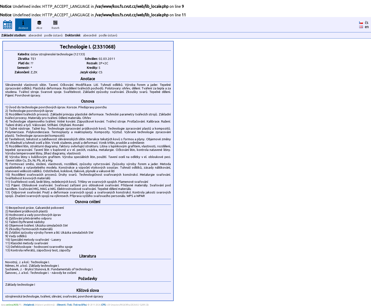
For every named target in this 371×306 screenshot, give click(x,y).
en (367, 27)
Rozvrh (55, 24)
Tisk (69, 304)
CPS (103, 304)
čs (366, 22)
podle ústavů (53, 35)
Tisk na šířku (79, 304)
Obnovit (61, 304)
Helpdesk (29, 304)
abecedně (35, 35)
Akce (39, 24)
